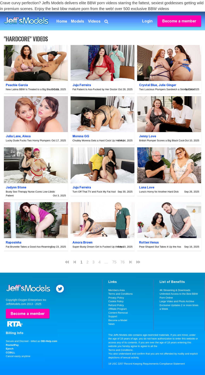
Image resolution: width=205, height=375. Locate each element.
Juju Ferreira (82, 85)
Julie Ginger (167, 85)
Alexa (26, 136)
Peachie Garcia (17, 85)
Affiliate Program (117, 308)
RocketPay (12, 345)
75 (114, 262)
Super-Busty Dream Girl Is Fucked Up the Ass (98, 246)
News (111, 323)
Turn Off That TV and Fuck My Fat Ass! (94, 191)
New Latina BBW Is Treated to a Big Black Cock (32, 89)
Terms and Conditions (120, 293)
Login (147, 21)
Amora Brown (82, 242)
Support (112, 316)
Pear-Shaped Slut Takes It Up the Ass (160, 246)
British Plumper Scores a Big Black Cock (161, 140)
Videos (94, 21)
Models (77, 21)
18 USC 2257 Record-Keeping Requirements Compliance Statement (146, 363)
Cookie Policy (116, 301)
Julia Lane (13, 136)
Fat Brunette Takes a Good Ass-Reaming (28, 246)
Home (61, 21)
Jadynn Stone (16, 187)
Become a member (179, 21)
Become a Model (117, 320)
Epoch (10, 348)
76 (122, 262)
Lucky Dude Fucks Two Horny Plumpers (28, 140)
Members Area (116, 290)
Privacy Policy (116, 297)
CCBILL (10, 352)
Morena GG (81, 136)
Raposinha (13, 242)
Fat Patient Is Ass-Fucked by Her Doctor (95, 89)
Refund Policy (116, 305)
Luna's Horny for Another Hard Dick (159, 191)
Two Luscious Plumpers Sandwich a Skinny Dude (166, 89)
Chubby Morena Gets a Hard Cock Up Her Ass (99, 140)
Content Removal (118, 312)
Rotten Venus (149, 242)
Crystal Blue (148, 85)
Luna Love (146, 187)
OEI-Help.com (49, 341)
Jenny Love (147, 136)
